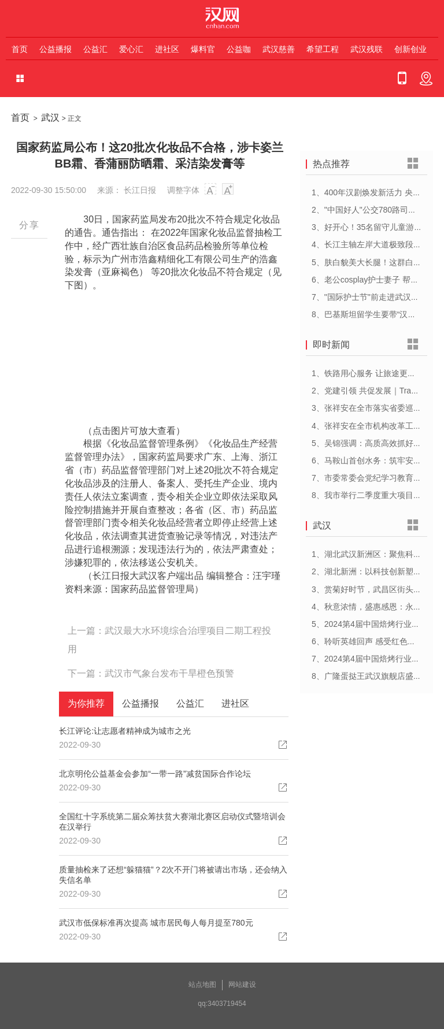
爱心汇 (131, 49)
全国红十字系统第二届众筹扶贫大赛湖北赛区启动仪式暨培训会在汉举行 (172, 821)
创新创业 (410, 49)
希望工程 (322, 49)
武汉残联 (366, 49)
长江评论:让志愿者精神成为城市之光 (125, 730)
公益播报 (55, 49)
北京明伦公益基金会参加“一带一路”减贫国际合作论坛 (154, 773)
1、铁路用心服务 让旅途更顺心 (368, 373)
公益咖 (239, 49)
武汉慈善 (278, 49)
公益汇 (95, 49)
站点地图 (202, 984)
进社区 (167, 49)
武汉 (50, 117)
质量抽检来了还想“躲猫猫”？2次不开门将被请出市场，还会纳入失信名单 (173, 875)
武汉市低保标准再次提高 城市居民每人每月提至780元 (156, 922)
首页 (20, 49)
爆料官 (203, 49)
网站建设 (242, 984)
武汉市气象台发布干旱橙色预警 (169, 673)
